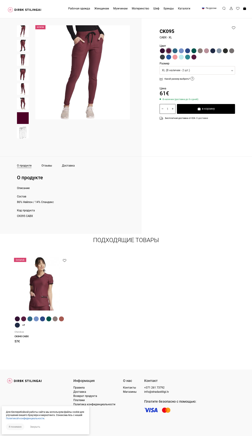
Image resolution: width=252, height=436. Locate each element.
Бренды (169, 8)
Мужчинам (120, 8)
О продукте (24, 165)
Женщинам (101, 8)
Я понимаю (15, 426)
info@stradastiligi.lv (156, 391)
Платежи (79, 400)
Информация (84, 381)
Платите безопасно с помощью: (170, 402)
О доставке (202, 118)
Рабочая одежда (79, 8)
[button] (197, 70)
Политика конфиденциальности (94, 404)
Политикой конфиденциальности (25, 418)
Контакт (151, 381)
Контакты (129, 387)
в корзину (206, 109)
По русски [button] (209, 8)
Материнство (140, 8)
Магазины (129, 391)
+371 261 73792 (154, 387)
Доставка (68, 165)
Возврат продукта (85, 396)
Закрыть (35, 426)
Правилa (79, 387)
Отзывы (46, 165)
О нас (127, 381)
